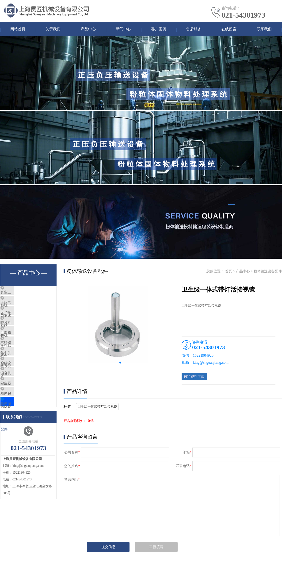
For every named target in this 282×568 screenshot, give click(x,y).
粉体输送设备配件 (25, 446)
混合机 (16, 404)
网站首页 (17, 29)
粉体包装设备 (21, 432)
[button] (120, 363)
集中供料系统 (21, 377)
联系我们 (264, 29)
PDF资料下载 (195, 378)
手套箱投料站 (21, 349)
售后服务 (193, 29)
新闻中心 (123, 29)
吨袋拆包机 (20, 335)
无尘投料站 (20, 321)
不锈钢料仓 (20, 363)
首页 (228, 272)
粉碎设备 (18, 391)
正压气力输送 (21, 307)
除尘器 (16, 418)
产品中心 (88, 29)
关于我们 (53, 29)
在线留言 (228, 29)
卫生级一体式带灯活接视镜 (97, 408)
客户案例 (158, 29)
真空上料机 (20, 294)
